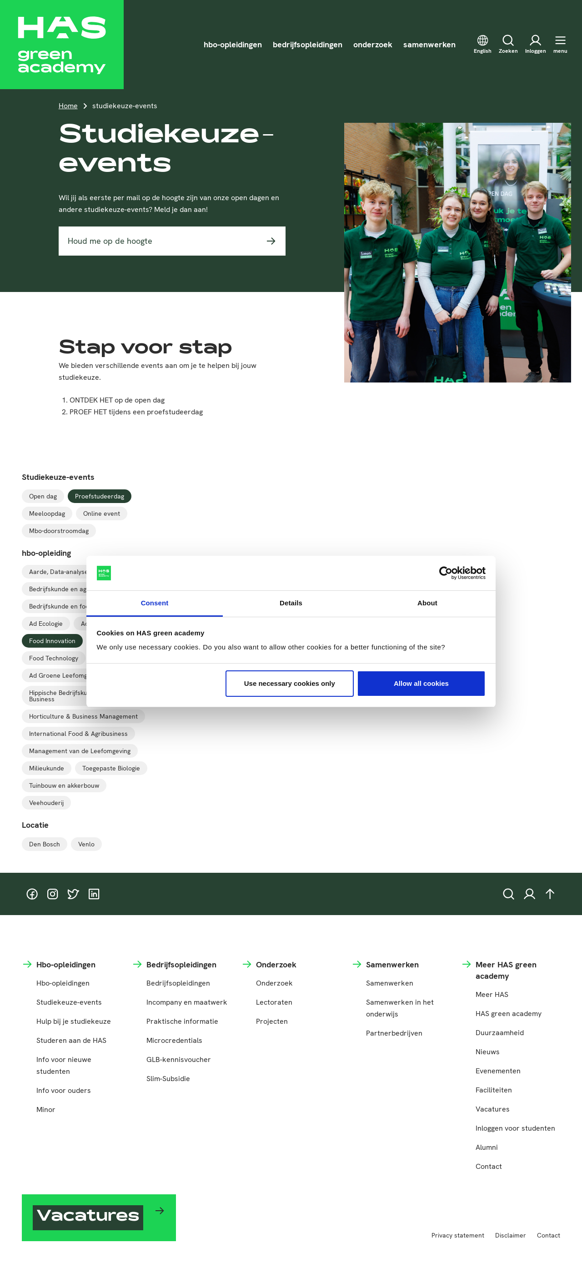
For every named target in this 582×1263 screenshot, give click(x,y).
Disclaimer (510, 1235)
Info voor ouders (63, 1090)
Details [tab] (291, 603)
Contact (489, 1166)
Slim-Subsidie (168, 1078)
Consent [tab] (155, 603)
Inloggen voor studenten (515, 1128)
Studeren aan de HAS (71, 1040)
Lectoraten (274, 1002)
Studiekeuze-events (69, 1002)
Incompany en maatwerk (186, 1002)
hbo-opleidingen (233, 44)
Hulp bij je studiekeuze (73, 1021)
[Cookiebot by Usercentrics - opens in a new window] (446, 573)
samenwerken (429, 44)
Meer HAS (492, 994)
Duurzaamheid (500, 1032)
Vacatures (493, 1109)
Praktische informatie (182, 1021)
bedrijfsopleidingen (307, 44)
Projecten (272, 1021)
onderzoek (372, 44)
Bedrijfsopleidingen (178, 983)
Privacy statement (457, 1235)
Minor (45, 1109)
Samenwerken (389, 983)
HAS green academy (509, 1013)
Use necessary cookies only (289, 683)
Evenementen (498, 1071)
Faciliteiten (494, 1090)
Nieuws (488, 1052)
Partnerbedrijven (394, 1033)
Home (68, 106)
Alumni (487, 1147)
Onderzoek (274, 983)
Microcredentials (174, 1040)
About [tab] (427, 603)
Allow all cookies (421, 683)
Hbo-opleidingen (63, 983)
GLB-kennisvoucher (178, 1059)
